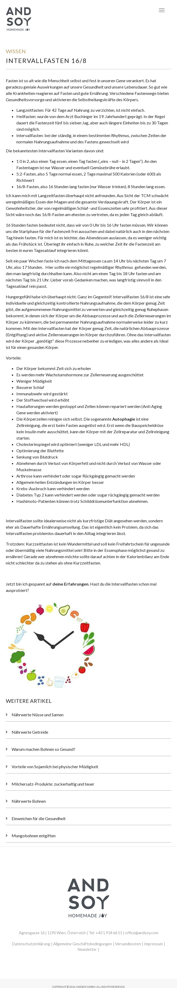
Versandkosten (128, 944)
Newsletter (87, 949)
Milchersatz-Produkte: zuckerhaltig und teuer (53, 783)
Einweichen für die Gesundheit (39, 818)
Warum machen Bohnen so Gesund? (43, 749)
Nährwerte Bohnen (29, 801)
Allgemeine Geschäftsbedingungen (82, 944)
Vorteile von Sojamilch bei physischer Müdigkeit (55, 766)
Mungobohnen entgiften (34, 835)
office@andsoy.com (141, 933)
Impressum (153, 944)
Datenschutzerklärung (31, 944)
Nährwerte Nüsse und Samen (37, 714)
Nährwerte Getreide (30, 731)
